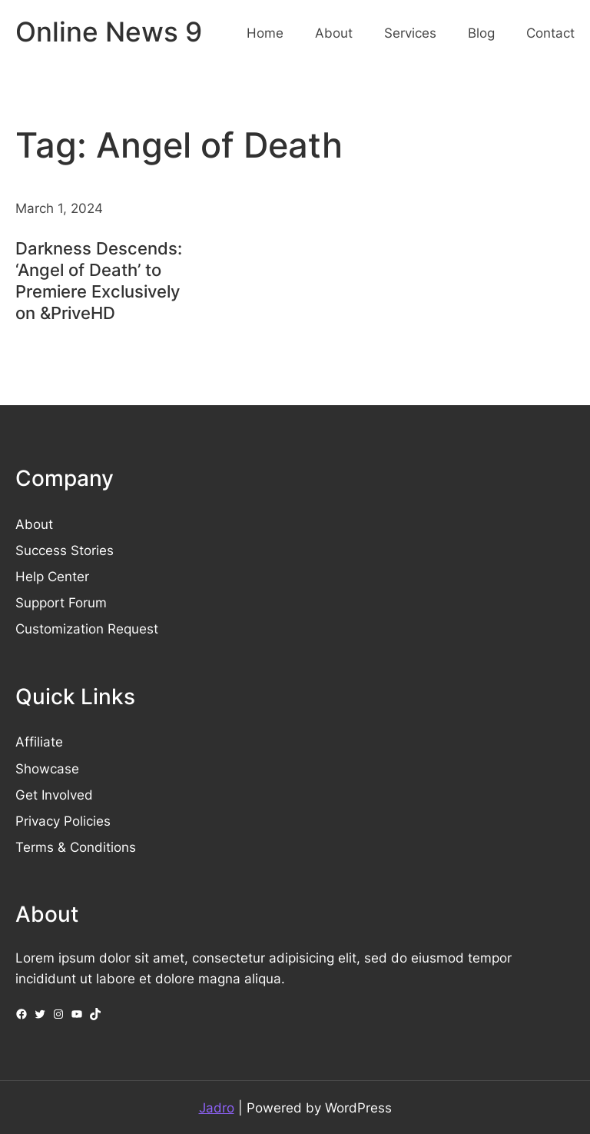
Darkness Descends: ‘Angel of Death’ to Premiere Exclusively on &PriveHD (98, 280)
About (34, 524)
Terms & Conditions (75, 847)
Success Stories (64, 550)
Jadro (216, 1107)
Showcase (47, 768)
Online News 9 (108, 31)
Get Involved (54, 794)
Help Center (52, 576)
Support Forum (61, 602)
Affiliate (39, 741)
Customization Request (86, 628)
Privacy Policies (63, 821)
